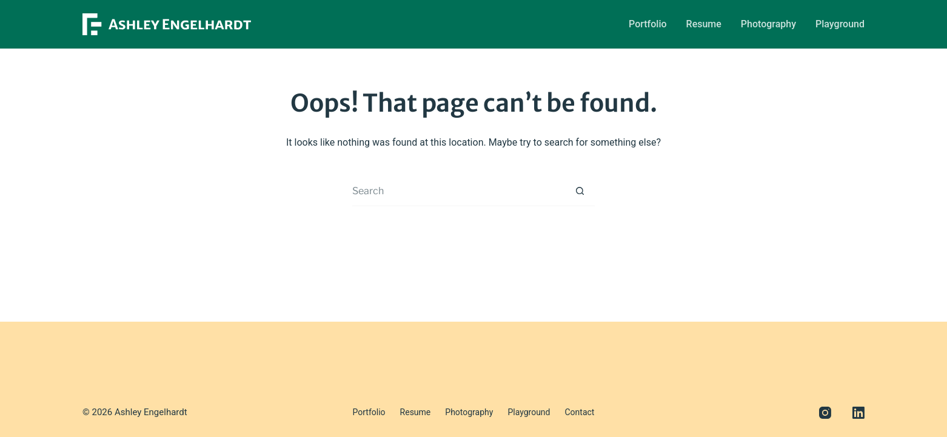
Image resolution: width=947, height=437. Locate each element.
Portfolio (648, 24)
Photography (768, 24)
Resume (703, 24)
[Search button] (579, 191)
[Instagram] (825, 413)
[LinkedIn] (858, 413)
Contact (580, 412)
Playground (840, 24)
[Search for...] (458, 191)
